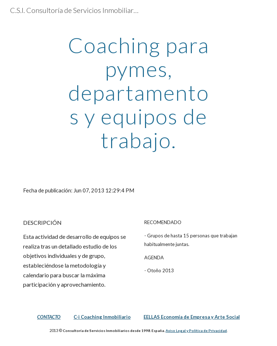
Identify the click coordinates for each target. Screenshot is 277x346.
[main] (138, 92)
